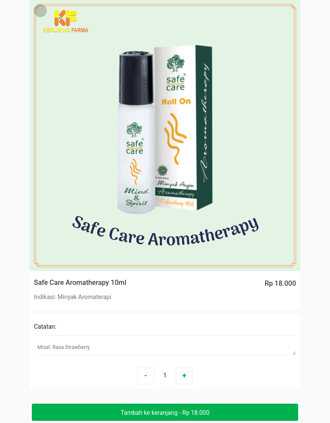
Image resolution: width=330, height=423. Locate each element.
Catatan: (45, 326)
